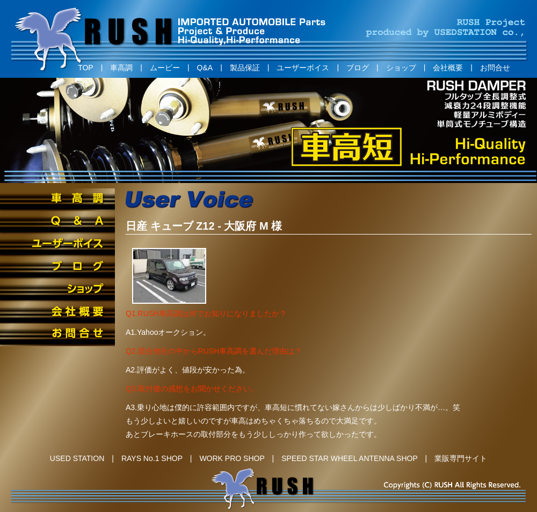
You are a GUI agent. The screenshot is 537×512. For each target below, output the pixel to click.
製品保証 (245, 67)
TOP (85, 67)
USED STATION (77, 458)
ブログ (357, 67)
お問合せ (495, 67)
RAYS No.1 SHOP (152, 458)
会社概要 (448, 67)
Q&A (205, 67)
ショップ (401, 67)
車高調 (121, 67)
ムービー (165, 67)
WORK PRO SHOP (231, 458)
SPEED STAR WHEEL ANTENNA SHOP (349, 458)
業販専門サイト (460, 458)
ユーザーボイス (303, 67)
